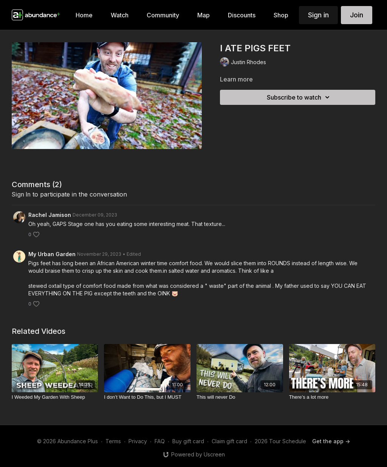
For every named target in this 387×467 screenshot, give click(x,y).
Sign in (318, 15)
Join (356, 15)
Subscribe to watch (299, 97)
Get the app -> (331, 441)
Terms (113, 441)
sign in (21, 194)
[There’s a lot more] (332, 397)
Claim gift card (229, 441)
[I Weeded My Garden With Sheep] (55, 397)
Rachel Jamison (49, 215)
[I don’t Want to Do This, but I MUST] (147, 397)
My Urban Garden (52, 254)
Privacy (137, 441)
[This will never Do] (240, 397)
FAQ (160, 441)
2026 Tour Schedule (280, 441)
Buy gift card (188, 441)
